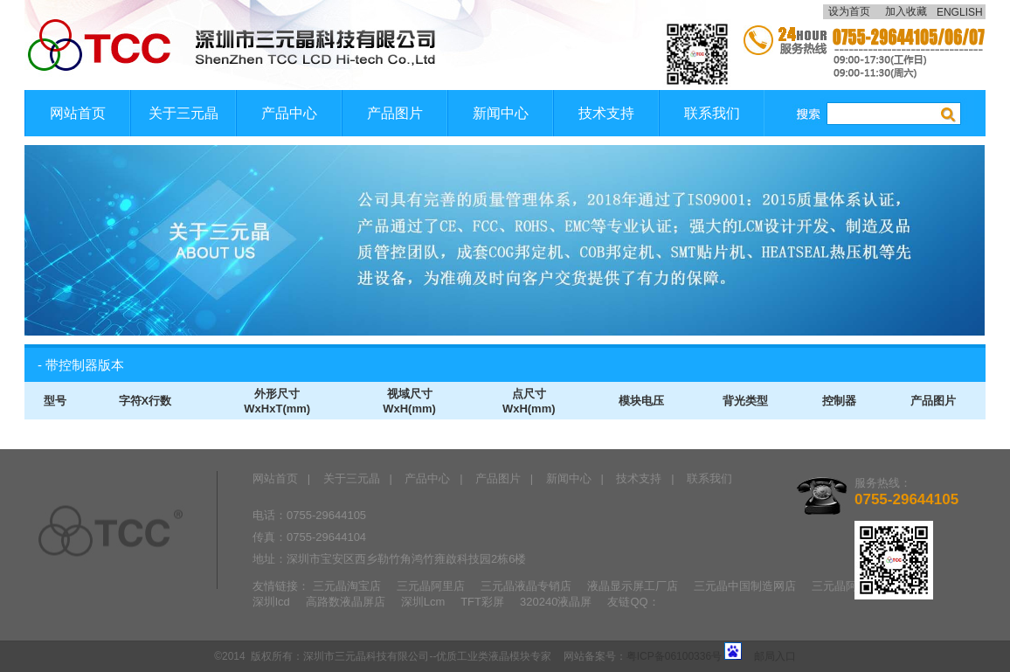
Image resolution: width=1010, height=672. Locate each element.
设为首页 (849, 11)
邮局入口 (775, 656)
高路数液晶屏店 (345, 601)
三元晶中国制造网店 (745, 585)
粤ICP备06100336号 (674, 656)
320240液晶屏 (555, 601)
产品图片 (395, 113)
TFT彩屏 (482, 601)
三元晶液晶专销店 (526, 585)
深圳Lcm (423, 601)
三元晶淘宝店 (347, 585)
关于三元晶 (183, 113)
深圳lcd (271, 601)
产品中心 (289, 113)
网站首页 (78, 113)
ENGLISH (961, 12)
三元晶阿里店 (431, 585)
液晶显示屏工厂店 (632, 585)
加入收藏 (906, 11)
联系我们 (712, 113)
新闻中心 (501, 113)
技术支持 (606, 113)
